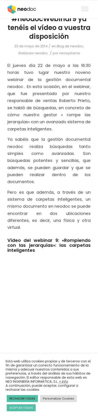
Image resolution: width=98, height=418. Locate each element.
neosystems (69, 53)
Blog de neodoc (70, 46)
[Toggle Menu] (84, 4)
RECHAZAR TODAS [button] (22, 398)
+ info (63, 381)
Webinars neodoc (33, 53)
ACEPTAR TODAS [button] (21, 408)
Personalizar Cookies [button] (58, 398)
